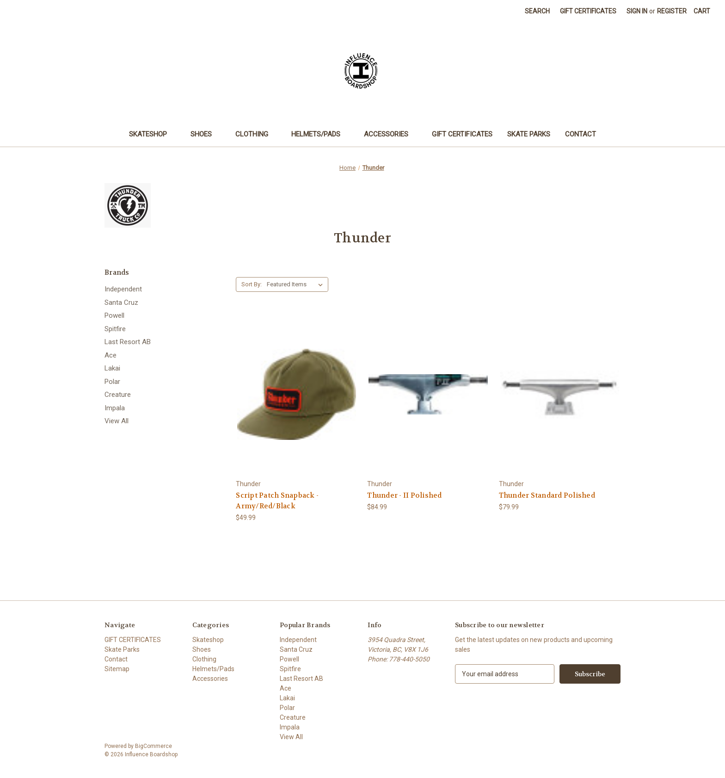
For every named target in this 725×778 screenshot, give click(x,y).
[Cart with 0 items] (701, 11)
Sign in (637, 11)
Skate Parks (528, 134)
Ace (110, 355)
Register (672, 11)
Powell (114, 315)
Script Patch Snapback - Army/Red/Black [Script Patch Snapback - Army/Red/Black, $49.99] (277, 501)
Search (537, 11)
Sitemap (116, 669)
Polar (112, 381)
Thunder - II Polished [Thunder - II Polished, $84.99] (404, 495)
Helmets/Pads (320, 134)
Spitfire (115, 329)
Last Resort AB (127, 342)
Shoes (205, 134)
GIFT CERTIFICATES (462, 134)
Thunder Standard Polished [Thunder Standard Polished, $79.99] (547, 495)
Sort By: (251, 284)
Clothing (256, 134)
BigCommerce (153, 746)
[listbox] (296, 284)
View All (116, 421)
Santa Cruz (121, 302)
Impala (114, 408)
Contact (580, 134)
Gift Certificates (588, 11)
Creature (117, 394)
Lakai (112, 368)
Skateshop (152, 134)
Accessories (390, 134)
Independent (123, 289)
